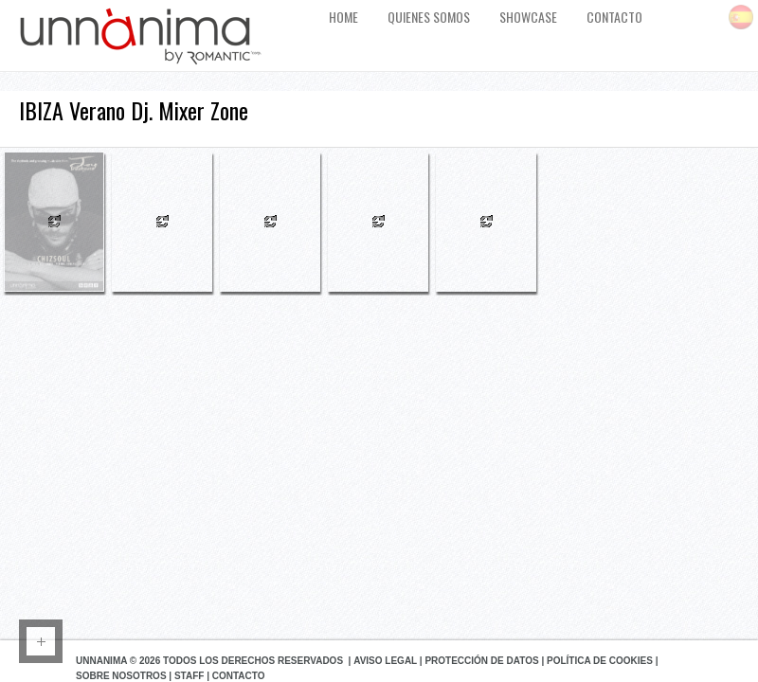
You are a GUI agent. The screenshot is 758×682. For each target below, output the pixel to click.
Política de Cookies (600, 660)
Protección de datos (481, 660)
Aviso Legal (385, 660)
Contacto (238, 676)
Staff (189, 676)
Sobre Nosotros (121, 676)
